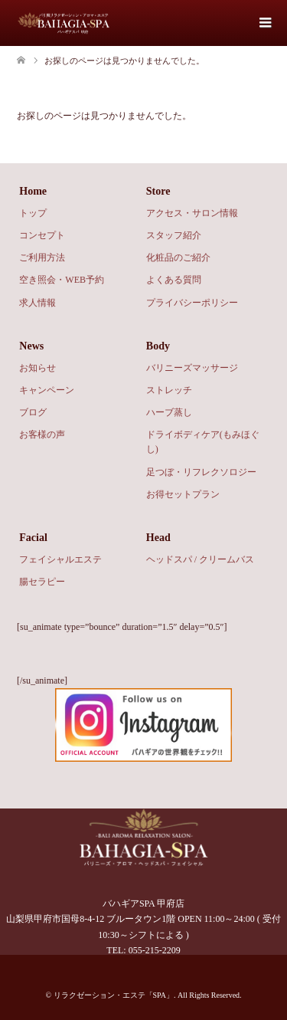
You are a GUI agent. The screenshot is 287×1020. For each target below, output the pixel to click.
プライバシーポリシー (192, 302)
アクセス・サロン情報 (192, 213)
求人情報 (37, 302)
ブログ (33, 412)
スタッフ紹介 (173, 235)
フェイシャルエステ (60, 559)
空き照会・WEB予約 (61, 279)
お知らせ (37, 367)
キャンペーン (46, 390)
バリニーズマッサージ (192, 367)
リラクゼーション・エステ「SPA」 (114, 995)
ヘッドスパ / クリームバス (200, 559)
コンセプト (42, 235)
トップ (33, 213)
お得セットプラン (183, 494)
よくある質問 (173, 279)
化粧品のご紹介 (178, 257)
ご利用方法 (42, 257)
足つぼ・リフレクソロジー (201, 472)
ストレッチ (169, 390)
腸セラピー (42, 581)
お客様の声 (42, 434)
